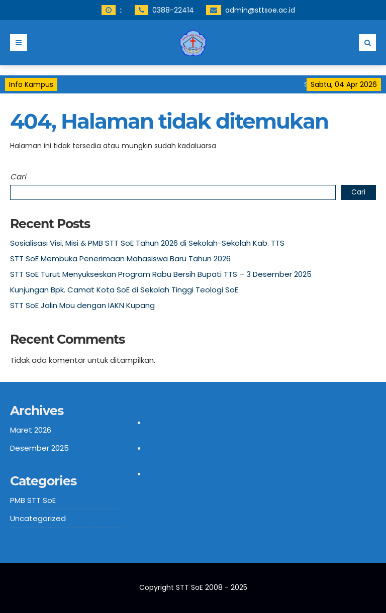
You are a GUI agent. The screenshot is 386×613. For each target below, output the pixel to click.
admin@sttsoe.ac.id (260, 10)
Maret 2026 (30, 430)
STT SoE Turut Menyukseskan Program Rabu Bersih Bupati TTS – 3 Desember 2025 (161, 274)
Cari (18, 176)
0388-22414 (173, 10)
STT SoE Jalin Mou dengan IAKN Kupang (82, 305)
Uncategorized (38, 518)
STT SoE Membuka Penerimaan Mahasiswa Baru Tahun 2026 (120, 258)
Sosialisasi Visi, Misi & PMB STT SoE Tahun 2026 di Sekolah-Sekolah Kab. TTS (147, 243)
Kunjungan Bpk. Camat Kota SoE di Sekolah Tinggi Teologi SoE (124, 289)
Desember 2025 (39, 448)
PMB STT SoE (33, 500)
